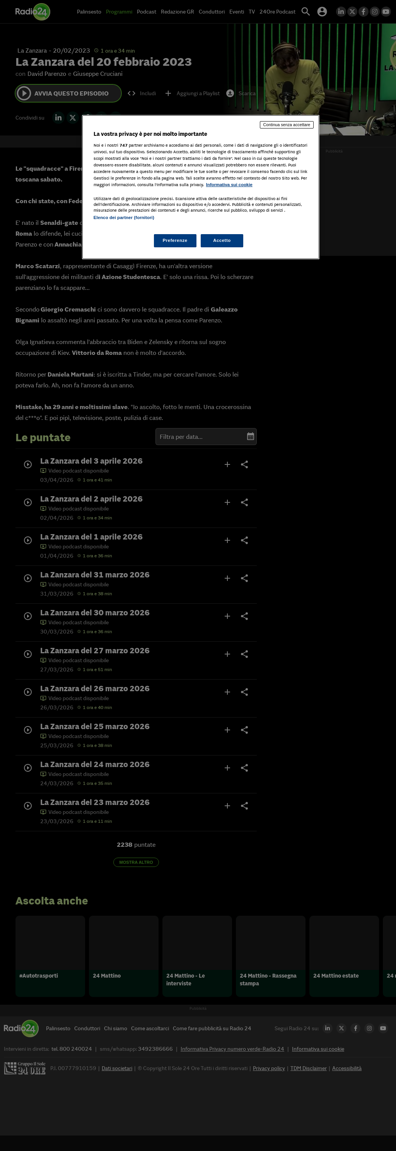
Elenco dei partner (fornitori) (124, 217)
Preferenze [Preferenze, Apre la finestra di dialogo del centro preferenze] (175, 240)
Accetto (222, 240)
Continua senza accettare (287, 124)
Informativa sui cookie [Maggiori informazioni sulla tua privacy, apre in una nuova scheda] (229, 184)
